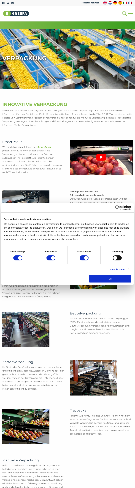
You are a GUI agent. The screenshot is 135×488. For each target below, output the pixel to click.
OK (110, 278)
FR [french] (130, 3)
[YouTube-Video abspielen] (101, 157)
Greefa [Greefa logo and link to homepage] (16, 13)
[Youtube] (8, 2)
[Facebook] (3, 2)
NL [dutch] (110, 3)
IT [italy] (125, 3)
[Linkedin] (12, 2)
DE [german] (115, 3)
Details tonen (117, 269)
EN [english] (105, 3)
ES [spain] (120, 3)
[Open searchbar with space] (124, 13)
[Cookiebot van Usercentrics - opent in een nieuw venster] (117, 207)
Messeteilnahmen (90, 3)
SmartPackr (44, 147)
